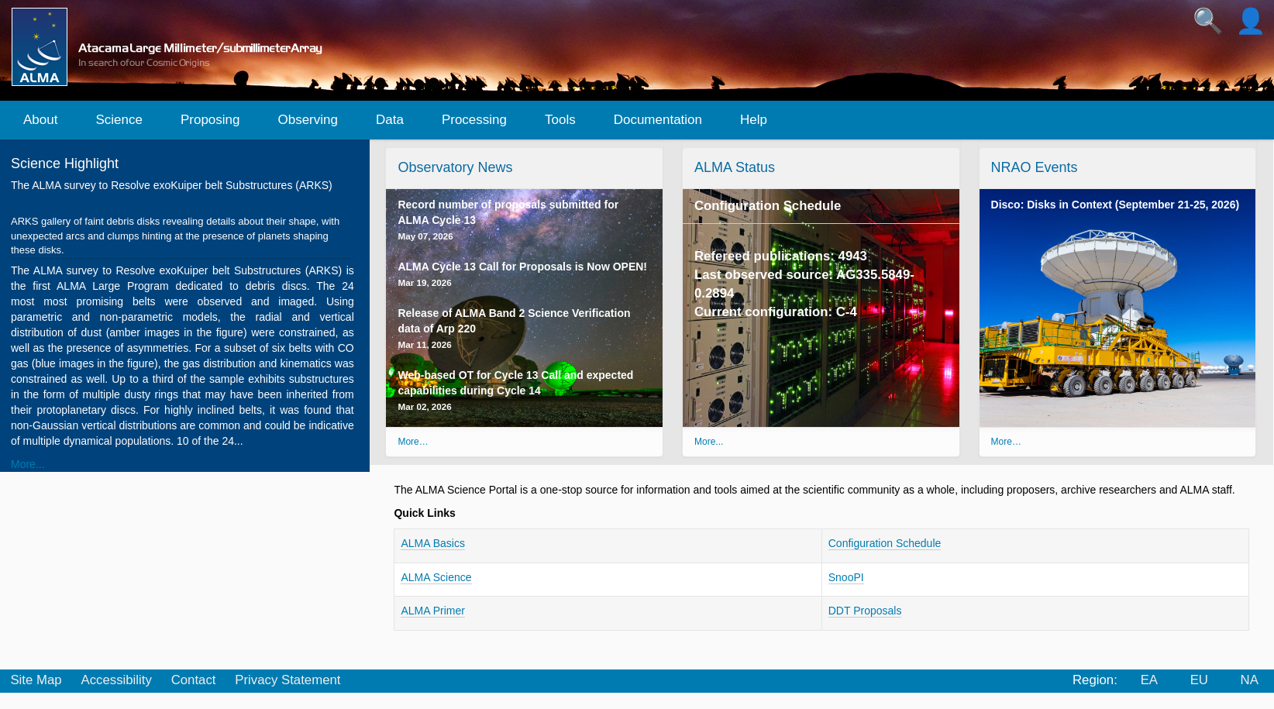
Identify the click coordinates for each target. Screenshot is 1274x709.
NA (1250, 680)
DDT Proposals (865, 610)
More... (28, 464)
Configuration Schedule (767, 205)
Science (118, 119)
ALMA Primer (432, 610)
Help (753, 119)
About (40, 119)
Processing (474, 119)
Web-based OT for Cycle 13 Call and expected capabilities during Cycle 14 (515, 390)
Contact (193, 680)
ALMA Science (436, 577)
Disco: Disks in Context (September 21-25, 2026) (1115, 204)
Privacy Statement (287, 680)
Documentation (658, 119)
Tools (560, 119)
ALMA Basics (432, 543)
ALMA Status (734, 167)
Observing (307, 119)
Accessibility (116, 680)
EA (1149, 680)
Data (390, 119)
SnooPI (846, 577)
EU (1199, 680)
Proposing (210, 119)
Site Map (35, 680)
